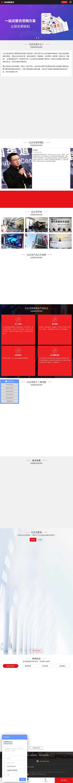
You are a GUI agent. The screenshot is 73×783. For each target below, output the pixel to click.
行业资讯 (45, 666)
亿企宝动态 (10, 666)
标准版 (40, 539)
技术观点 (63, 666)
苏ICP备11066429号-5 (59, 772)
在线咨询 (27, 781)
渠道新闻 (28, 666)
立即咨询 (64, 2)
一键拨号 (45, 781)
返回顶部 (64, 780)
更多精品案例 (36, 650)
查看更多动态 (36, 748)
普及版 (33, 539)
